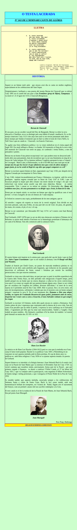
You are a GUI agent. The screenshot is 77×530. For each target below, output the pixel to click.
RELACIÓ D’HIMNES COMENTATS (38, 432)
